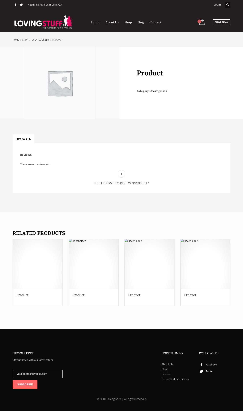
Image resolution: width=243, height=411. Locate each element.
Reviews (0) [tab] (23, 139)
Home (16, 39)
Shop (25, 39)
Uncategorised (40, 39)
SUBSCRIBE (25, 384)
